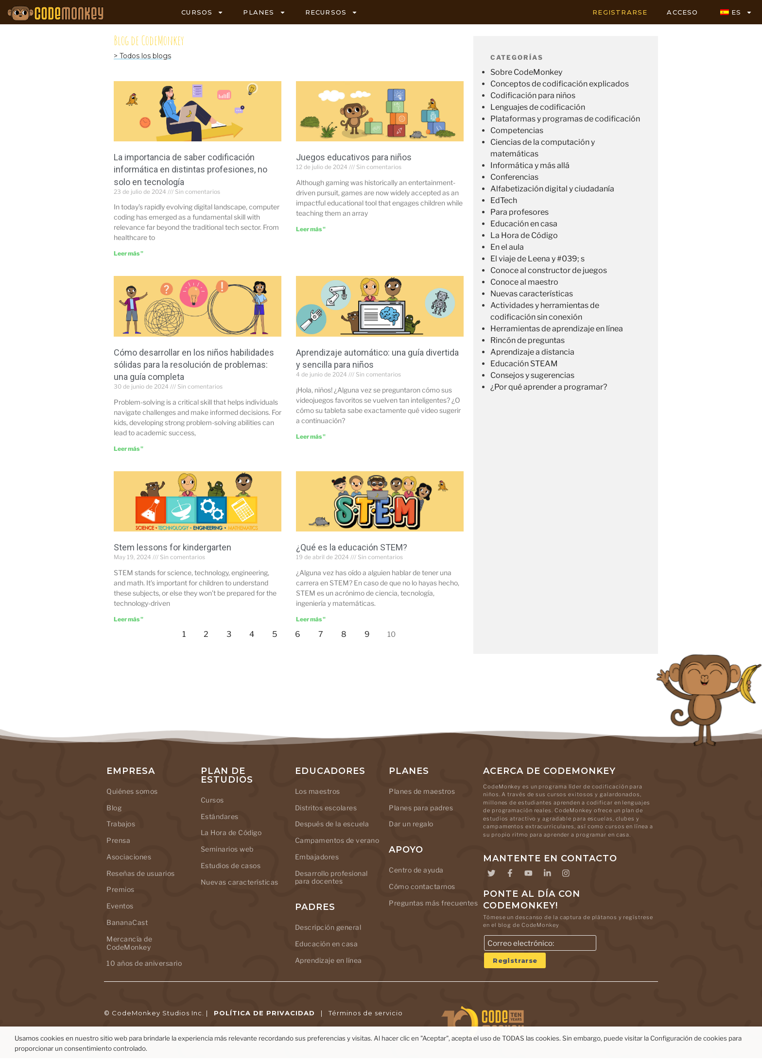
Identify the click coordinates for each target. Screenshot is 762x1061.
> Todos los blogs (142, 55)
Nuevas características (531, 293)
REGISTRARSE (619, 12)
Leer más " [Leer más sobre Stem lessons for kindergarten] (128, 619)
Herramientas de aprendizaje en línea (556, 328)
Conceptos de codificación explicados (559, 83)
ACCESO (682, 12)
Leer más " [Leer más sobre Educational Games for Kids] (311, 229)
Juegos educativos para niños (354, 157)
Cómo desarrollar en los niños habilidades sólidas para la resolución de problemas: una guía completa (194, 364)
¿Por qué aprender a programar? (548, 387)
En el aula (507, 247)
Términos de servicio (366, 1016)
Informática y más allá (530, 165)
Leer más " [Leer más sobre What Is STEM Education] (311, 619)
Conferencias (514, 177)
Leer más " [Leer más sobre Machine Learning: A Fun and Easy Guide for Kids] (311, 436)
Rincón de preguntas (527, 340)
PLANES (264, 12)
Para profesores (519, 212)
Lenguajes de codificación (537, 107)
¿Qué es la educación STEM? (351, 547)
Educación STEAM (524, 363)
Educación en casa (523, 223)
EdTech (503, 200)
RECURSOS (331, 12)
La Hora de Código (524, 235)
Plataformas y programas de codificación (565, 118)
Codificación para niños (532, 95)
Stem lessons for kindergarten (172, 547)
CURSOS (202, 12)
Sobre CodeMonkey (526, 72)
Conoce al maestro (524, 282)
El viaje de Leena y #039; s (537, 258)
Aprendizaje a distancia (532, 352)
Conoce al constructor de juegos (548, 270)
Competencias (516, 130)
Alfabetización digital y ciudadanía (552, 188)
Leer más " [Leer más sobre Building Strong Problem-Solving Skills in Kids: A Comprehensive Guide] (128, 448)
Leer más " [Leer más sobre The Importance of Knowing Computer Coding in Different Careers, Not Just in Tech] (128, 253)
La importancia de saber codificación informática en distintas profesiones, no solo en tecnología (190, 169)
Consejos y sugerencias (532, 375)
